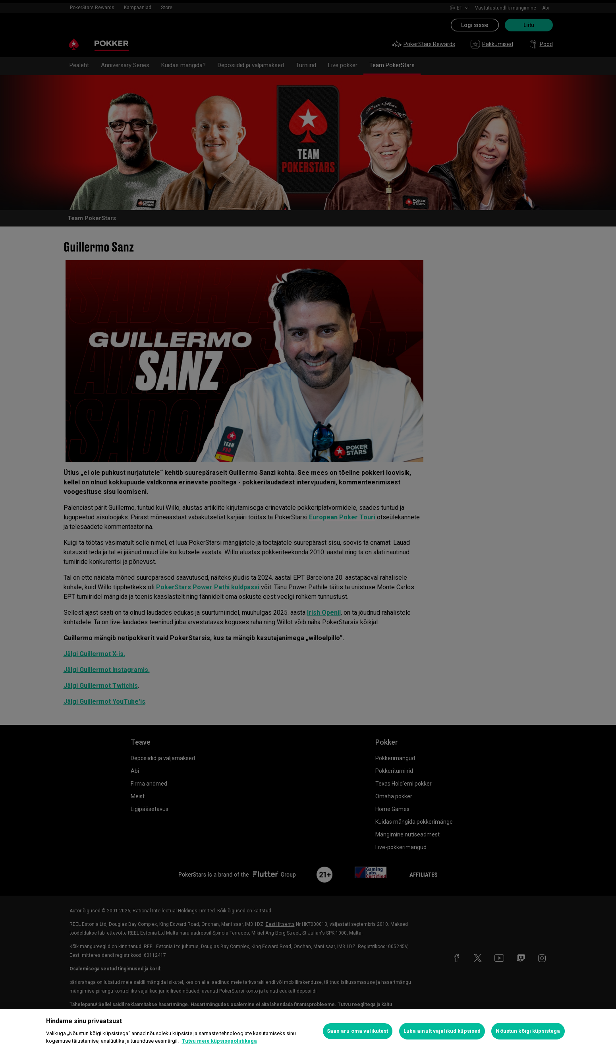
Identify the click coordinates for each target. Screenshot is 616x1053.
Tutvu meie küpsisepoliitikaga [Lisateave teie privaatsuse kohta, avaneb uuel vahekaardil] (219, 1041)
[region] (308, 1031)
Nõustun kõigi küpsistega (528, 1031)
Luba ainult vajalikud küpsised (442, 1031)
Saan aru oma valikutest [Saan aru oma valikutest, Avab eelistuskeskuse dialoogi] (357, 1031)
